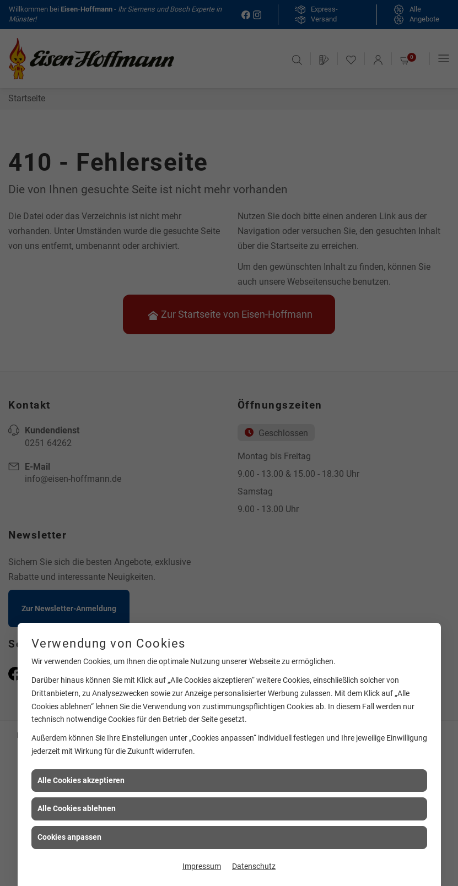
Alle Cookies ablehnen (76, 808)
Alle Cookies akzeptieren (81, 780)
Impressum (201, 866)
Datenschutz (254, 866)
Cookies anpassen (69, 837)
